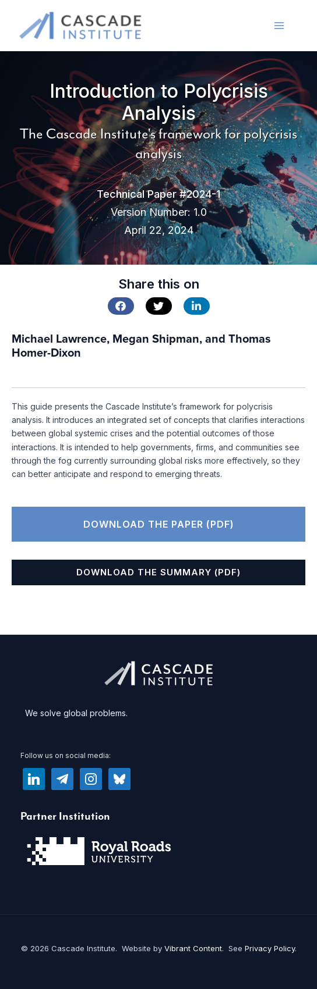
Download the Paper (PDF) (158, 524)
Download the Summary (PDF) (158, 572)
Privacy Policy (270, 948)
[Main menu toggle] (279, 25)
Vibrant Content (193, 948)
